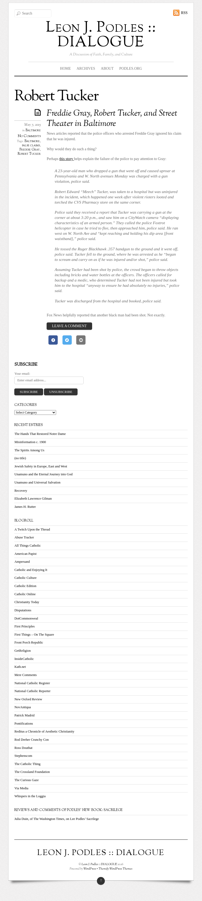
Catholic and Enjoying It (30, 570)
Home (65, 69)
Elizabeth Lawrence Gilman (33, 498)
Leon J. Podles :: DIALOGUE (99, 864)
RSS (184, 13)
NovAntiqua (22, 707)
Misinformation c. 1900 (30, 442)
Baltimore (33, 130)
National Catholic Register (32, 683)
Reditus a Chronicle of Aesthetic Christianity (44, 731)
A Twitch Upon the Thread (32, 529)
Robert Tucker (29, 154)
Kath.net (20, 667)
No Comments (29, 136)
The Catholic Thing (27, 764)
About (107, 69)
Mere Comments (25, 675)
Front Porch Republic (28, 642)
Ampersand (22, 562)
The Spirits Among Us (29, 450)
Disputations (22, 610)
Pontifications (23, 723)
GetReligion (22, 651)
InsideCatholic (24, 659)
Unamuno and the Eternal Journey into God (43, 474)
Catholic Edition (25, 586)
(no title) (20, 458)
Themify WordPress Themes (115, 869)
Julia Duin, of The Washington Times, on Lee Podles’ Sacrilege (56, 819)
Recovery (20, 490)
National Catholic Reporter (32, 691)
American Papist (25, 554)
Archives (86, 69)
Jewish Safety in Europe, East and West (40, 466)
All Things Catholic (27, 545)
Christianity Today (26, 602)
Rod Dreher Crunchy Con (31, 740)
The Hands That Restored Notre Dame (40, 434)
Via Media (21, 788)
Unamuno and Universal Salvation (37, 482)
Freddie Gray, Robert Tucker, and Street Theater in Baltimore (112, 118)
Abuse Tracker (24, 537)
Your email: (22, 374)
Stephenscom (23, 756)
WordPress (89, 869)
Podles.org (130, 69)
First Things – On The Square (34, 634)
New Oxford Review (28, 699)
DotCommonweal (26, 618)
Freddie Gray (30, 149)
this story (66, 159)
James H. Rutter (25, 507)
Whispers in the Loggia (30, 796)
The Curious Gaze (26, 780)
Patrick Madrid (24, 715)
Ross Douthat (23, 748)
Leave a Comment (69, 326)
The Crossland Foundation (32, 772)
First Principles (24, 626)
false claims (31, 145)
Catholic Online (24, 594)
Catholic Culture (25, 578)
